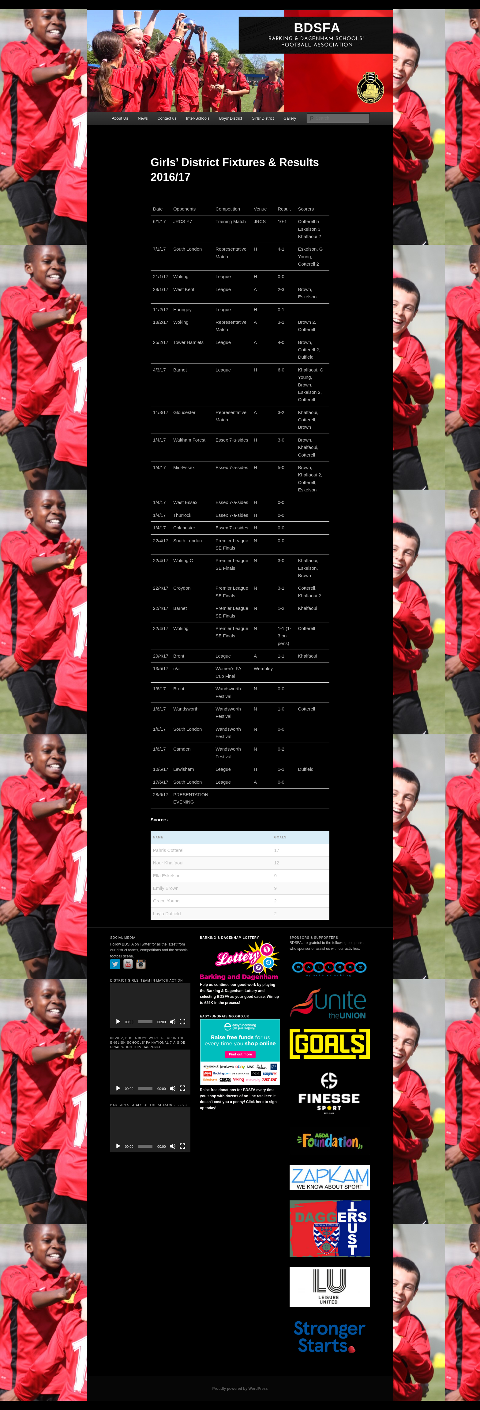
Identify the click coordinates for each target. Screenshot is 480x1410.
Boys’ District (230, 118)
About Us (120, 118)
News (143, 118)
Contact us (166, 118)
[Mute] (173, 1022)
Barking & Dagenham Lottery (229, 937)
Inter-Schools (198, 118)
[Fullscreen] (182, 1022)
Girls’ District (263, 118)
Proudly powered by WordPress (240, 1388)
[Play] (118, 1022)
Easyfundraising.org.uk (224, 1016)
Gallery (289, 118)
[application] (150, 1005)
